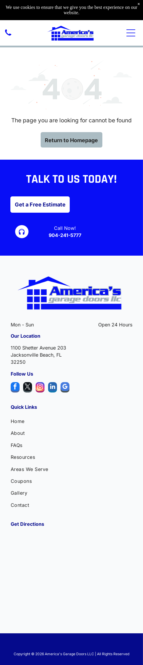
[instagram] (40, 388)
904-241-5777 (65, 235)
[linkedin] (52, 388)
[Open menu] (130, 32)
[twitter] (27, 388)
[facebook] (15, 388)
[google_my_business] (65, 388)
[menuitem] (71, 421)
